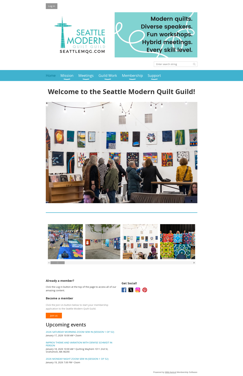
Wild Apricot (170, 372)
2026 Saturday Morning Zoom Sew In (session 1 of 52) (80, 331)
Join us (54, 315)
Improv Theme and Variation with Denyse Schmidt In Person (79, 344)
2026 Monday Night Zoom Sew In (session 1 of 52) (77, 358)
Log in (51, 6)
